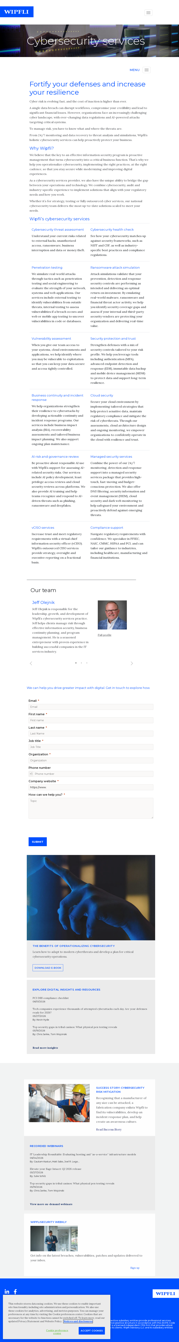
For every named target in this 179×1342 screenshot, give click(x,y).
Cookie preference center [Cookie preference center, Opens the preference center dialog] (57, 1332)
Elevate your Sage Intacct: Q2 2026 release (55, 1169)
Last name (36, 727)
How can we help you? (45, 794)
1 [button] (76, 670)
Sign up (134, 1279)
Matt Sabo (57, 1161)
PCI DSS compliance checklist (51, 998)
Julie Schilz (40, 1176)
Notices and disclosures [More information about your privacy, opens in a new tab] (78, 1321)
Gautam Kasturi (42, 1161)
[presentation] (56, 826)
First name (37, 714)
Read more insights (45, 1047)
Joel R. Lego (71, 1161)
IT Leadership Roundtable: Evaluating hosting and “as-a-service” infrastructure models (83, 1154)
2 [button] (81, 670)
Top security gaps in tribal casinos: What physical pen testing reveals (75, 1027)
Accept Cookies (92, 1330)
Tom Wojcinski (58, 1034)
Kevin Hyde (43, 1019)
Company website (42, 781)
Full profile (104, 642)
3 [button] (87, 670)
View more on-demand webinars (51, 1204)
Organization (38, 754)
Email (33, 701)
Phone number (40, 768)
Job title (35, 741)
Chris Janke (43, 1034)
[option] (81, 637)
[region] (56, 1317)
